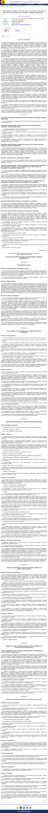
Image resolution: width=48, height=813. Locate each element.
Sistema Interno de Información (42, 804)
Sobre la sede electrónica (9, 804)
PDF (8, 30)
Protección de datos (32, 804)
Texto (3, 36)
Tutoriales (19, 805)
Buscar (11, 6)
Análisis (7, 36)
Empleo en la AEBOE (26, 805)
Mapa (16, 804)
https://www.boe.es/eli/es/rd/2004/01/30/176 (21, 24)
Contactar (2, 804)
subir (45, 801)
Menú (41, 4)
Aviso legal (20, 804)
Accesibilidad (25, 804)
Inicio (8, 6)
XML (19, 30)
